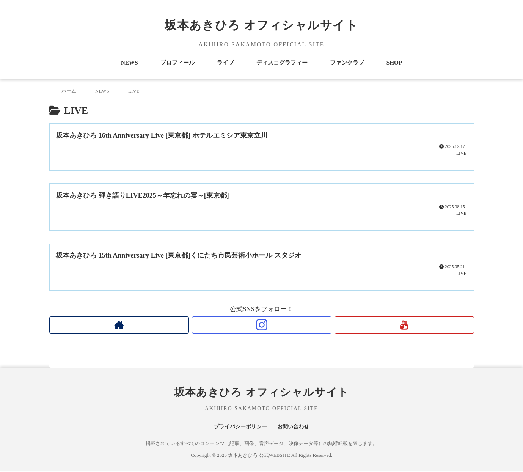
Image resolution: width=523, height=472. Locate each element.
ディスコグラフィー (282, 62)
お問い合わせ (295, 427)
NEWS (129, 62)
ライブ (225, 62)
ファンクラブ (347, 62)
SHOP (394, 62)
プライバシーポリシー (239, 427)
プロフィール (177, 62)
